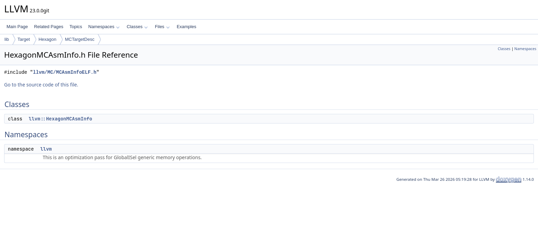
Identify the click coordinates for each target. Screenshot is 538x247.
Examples (186, 26)
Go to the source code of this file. (41, 84)
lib (6, 39)
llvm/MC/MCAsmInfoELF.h (64, 72)
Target (23, 39)
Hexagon (47, 39)
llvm (46, 149)
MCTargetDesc (79, 39)
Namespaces (103, 26)
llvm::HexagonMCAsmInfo (60, 119)
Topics (75, 26)
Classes (137, 26)
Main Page (17, 26)
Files (162, 26)
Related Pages (48, 26)
